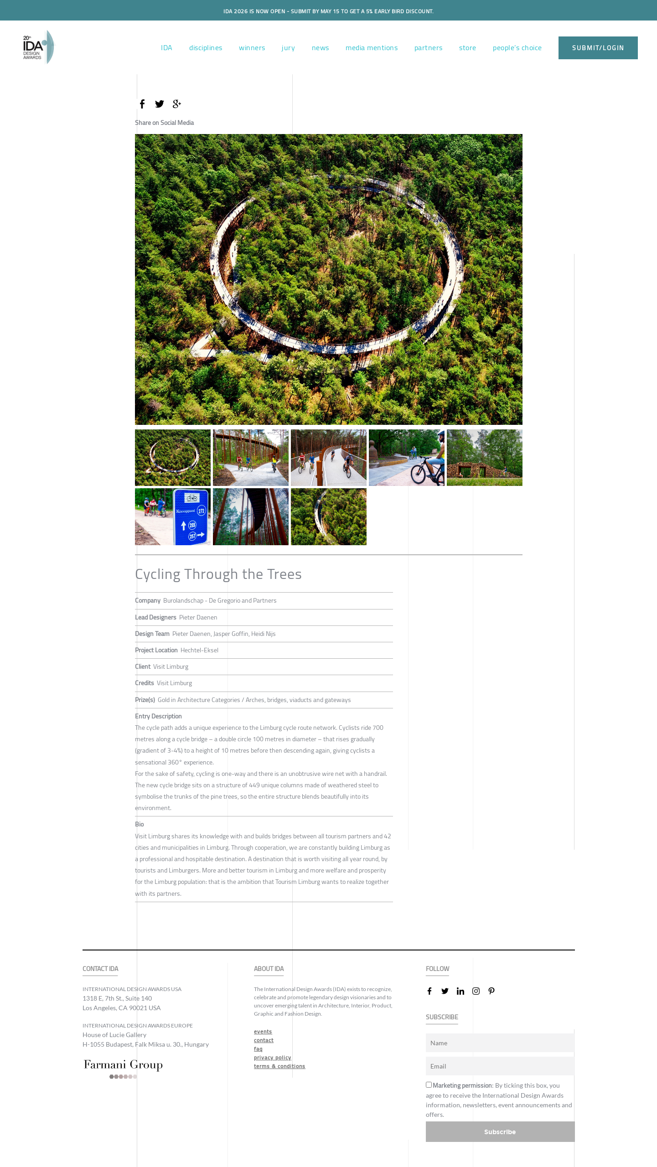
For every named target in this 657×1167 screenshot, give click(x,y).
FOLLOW (437, 969)
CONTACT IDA (100, 969)
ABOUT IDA (269, 969)
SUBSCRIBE (442, 1017)
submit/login (598, 48)
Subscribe (500, 1132)
